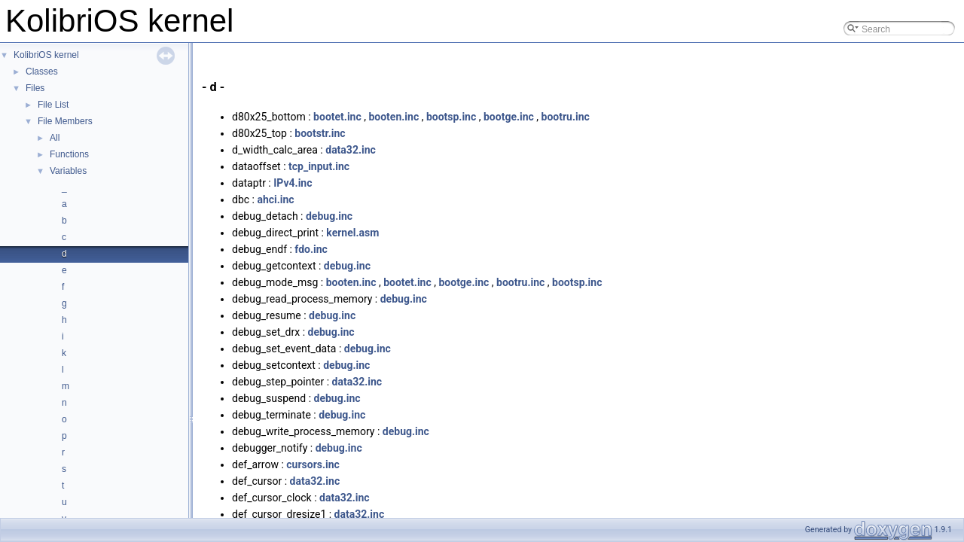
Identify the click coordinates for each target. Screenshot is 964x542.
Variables (68, 171)
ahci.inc (275, 199)
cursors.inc (313, 464)
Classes (42, 71)
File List (53, 104)
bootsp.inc (451, 117)
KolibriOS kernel (46, 55)
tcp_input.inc (318, 166)
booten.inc (393, 117)
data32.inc (350, 150)
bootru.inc (565, 117)
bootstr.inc (319, 133)
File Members (65, 121)
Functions (69, 154)
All (54, 137)
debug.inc (329, 216)
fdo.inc (311, 249)
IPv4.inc (292, 183)
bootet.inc (337, 117)
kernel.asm (352, 233)
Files (35, 88)
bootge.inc (509, 117)
